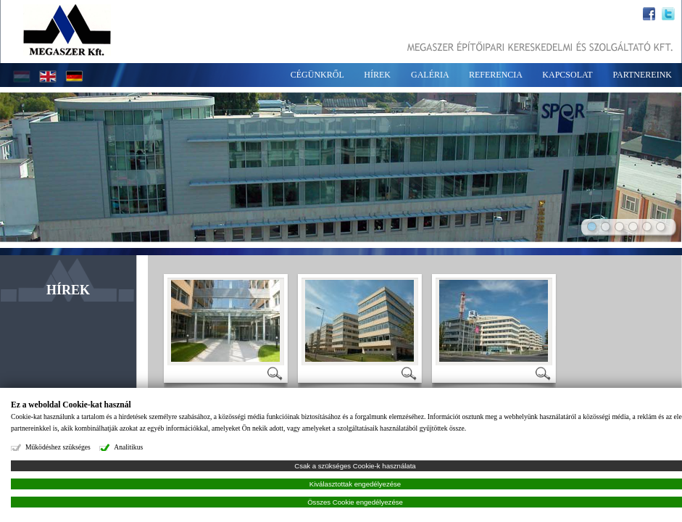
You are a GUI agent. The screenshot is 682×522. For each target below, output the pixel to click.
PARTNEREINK (642, 75)
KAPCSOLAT (567, 75)
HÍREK (377, 75)
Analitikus (128, 447)
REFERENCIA (495, 75)
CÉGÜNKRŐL (317, 75)
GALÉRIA (430, 75)
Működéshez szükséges (58, 447)
